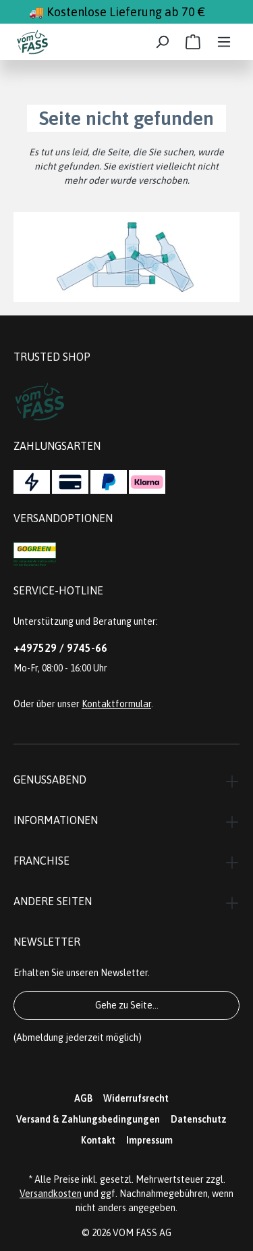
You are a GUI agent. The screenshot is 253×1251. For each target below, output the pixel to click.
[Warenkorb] (192, 42)
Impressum (149, 1140)
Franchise (41, 860)
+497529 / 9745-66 (60, 648)
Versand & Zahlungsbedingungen (88, 1119)
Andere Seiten (52, 901)
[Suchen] (161, 42)
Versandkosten (51, 1193)
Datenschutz (199, 1119)
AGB (83, 1098)
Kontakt (98, 1140)
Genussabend (49, 779)
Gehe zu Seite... (127, 1005)
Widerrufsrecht (136, 1098)
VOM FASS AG (142, 1232)
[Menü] (224, 42)
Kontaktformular (116, 703)
